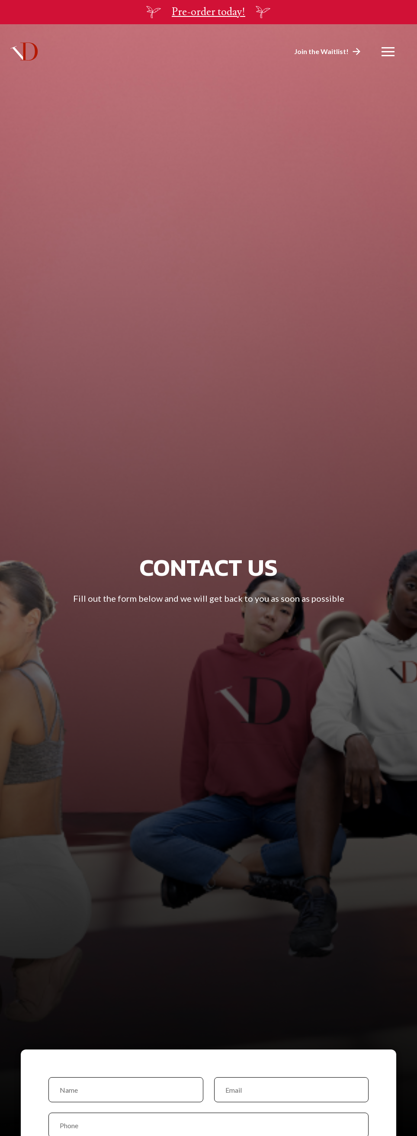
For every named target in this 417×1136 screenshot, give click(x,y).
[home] (24, 51)
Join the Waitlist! (321, 51)
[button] (388, 51)
